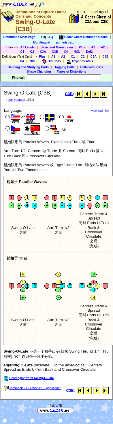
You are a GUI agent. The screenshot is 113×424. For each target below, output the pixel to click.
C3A (43, 51)
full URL (56, 406)
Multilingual (41, 42)
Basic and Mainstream (56, 47)
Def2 (89, 51)
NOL (77, 51)
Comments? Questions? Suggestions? (32, 388)
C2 (32, 51)
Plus (82, 47)
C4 (66, 51)
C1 (22, 51)
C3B (55, 51)
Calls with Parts (91, 67)
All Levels (27, 47)
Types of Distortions (71, 71)
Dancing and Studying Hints (28, 67)
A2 (103, 47)
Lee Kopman (16, 99)
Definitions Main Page (19, 37)
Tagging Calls (64, 67)
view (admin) (100, 110)
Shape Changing (39, 71)
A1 (93, 47)
